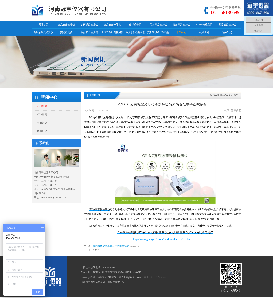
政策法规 (42, 131)
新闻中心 (181, 32)
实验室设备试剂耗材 (158, 32)
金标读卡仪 (135, 24)
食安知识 (42, 122)
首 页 (212, 95)
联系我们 (227, 32)
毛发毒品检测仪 (158, 24)
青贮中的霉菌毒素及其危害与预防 (111, 246)
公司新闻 (42, 106)
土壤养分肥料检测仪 (112, 32)
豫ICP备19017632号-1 (155, 277)
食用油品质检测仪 (43, 32)
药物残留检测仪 (227, 24)
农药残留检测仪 (89, 24)
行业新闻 (42, 114)
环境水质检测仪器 (135, 32)
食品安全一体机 (112, 24)
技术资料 (204, 32)
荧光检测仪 (66, 32)
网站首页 (43, 24)
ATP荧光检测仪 (204, 24)
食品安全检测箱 (89, 32)
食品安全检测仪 (66, 24)
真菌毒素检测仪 (181, 24)
